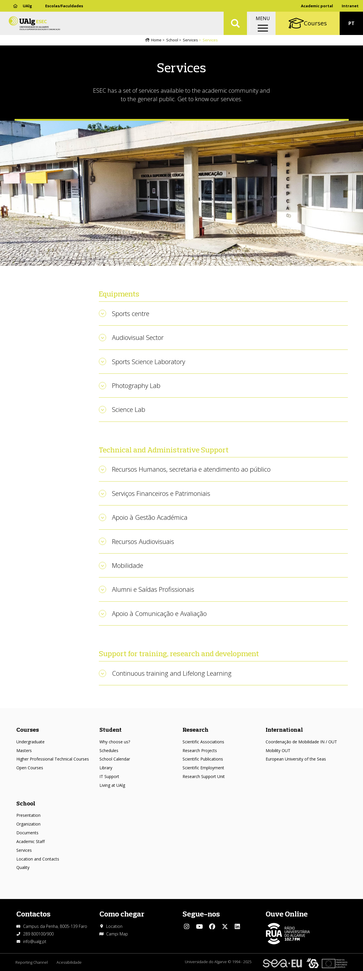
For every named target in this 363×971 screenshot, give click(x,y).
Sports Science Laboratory (148, 361)
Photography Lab (136, 385)
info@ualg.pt (34, 941)
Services (190, 40)
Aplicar (235, 23)
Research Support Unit (204, 776)
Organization (28, 824)
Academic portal (317, 5)
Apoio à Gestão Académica (149, 517)
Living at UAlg (112, 785)
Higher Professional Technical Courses (52, 759)
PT (351, 23)
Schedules (108, 750)
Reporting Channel (31, 962)
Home (156, 40)
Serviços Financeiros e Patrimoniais (161, 493)
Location (114, 926)
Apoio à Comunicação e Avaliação (159, 613)
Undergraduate (30, 742)
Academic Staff (30, 841)
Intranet (350, 5)
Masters (24, 750)
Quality (22, 867)
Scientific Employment (203, 767)
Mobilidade (127, 565)
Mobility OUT (278, 750)
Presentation (28, 815)
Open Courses (29, 767)
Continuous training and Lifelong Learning (172, 673)
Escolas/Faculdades (64, 5)
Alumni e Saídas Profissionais (153, 589)
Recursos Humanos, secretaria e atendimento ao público (191, 469)
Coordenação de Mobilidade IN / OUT (301, 742)
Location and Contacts (37, 859)
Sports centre (130, 313)
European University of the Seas (296, 759)
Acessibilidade (69, 962)
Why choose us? (114, 742)
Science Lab (128, 409)
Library (105, 767)
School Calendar (114, 759)
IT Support (109, 776)
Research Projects (200, 750)
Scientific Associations (203, 742)
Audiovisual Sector (138, 337)
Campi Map (117, 934)
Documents (27, 832)
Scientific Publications (203, 759)
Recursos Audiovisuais (143, 541)
